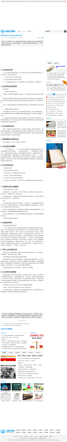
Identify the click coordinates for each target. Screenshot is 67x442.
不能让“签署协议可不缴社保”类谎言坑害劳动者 (55, 76)
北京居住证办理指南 (28, 387)
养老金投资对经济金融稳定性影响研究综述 (58, 90)
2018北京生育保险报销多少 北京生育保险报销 (6, 387)
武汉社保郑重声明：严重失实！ (17, 397)
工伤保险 (43, 1)
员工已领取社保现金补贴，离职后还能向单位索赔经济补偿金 (14, 348)
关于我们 (21, 436)
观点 (48, 90)
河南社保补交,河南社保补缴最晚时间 (13, 325)
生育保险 (35, 1)
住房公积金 (51, 1)
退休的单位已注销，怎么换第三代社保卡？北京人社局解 (30, 377)
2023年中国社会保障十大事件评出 (53, 79)
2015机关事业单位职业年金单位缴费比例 (55, 115)
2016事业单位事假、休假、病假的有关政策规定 (56, 97)
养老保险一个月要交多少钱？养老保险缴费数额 (6, 397)
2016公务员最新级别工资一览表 (53, 109)
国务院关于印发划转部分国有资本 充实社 (57, 88)
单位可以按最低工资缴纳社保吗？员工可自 (55, 85)
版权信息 (26, 436)
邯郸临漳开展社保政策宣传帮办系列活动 (26, 371)
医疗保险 (31, 1)
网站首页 (16, 436)
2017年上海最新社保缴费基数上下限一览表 (55, 99)
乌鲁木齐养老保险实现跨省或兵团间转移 (39, 387)
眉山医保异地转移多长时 (61, 136)
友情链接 (50, 436)
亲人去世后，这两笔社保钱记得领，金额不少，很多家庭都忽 (14, 341)
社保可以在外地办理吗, (61, 130)
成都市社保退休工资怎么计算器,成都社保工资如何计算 (17, 323)
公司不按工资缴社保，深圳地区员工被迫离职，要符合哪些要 (14, 342)
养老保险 (39, 1)
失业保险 (47, 1)
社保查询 (15, 1)
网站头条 (50, 63)
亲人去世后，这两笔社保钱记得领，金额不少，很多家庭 (30, 364)
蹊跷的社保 (3, 339)
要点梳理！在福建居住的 (61, 127)
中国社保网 (3, 1)
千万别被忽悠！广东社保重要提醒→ (8, 344)
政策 (48, 88)
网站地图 (45, 436)
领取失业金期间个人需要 (61, 126)
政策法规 (11, 1)
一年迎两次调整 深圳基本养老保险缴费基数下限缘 (56, 77)
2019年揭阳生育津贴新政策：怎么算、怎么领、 (17, 387)
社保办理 (37, 352)
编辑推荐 (56, 63)
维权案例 (19, 1)
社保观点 (23, 1)
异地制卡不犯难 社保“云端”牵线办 (25, 375)
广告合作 (36, 436)
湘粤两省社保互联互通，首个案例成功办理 (27, 369)
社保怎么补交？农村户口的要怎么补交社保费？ (56, 103)
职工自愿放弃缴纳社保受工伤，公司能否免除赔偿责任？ (13, 346)
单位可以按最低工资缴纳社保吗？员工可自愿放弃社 (56, 73)
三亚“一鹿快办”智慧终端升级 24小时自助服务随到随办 (12, 335)
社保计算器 (57, 430)
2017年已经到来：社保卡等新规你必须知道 (55, 105)
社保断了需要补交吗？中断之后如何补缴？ (55, 113)
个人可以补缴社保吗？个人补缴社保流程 (55, 111)
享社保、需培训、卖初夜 (61, 121)
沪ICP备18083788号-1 (42, 438)
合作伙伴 (31, 436)
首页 (24, 31)
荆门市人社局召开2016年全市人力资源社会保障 (28, 397)
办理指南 (55, 1)
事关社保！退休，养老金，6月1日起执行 (9, 337)
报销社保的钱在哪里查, (61, 132)
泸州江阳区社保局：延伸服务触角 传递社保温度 (28, 373)
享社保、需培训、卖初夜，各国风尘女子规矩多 (30, 355)
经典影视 (58, 432)
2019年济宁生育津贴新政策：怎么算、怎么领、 (39, 397)
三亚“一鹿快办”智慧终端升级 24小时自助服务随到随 (29, 358)
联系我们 (41, 436)
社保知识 (27, 1)
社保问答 (59, 1)
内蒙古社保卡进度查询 (52, 107)
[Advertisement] (13, 15)
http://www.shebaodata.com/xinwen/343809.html (19, 287)
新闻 (48, 87)
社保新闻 (7, 1)
